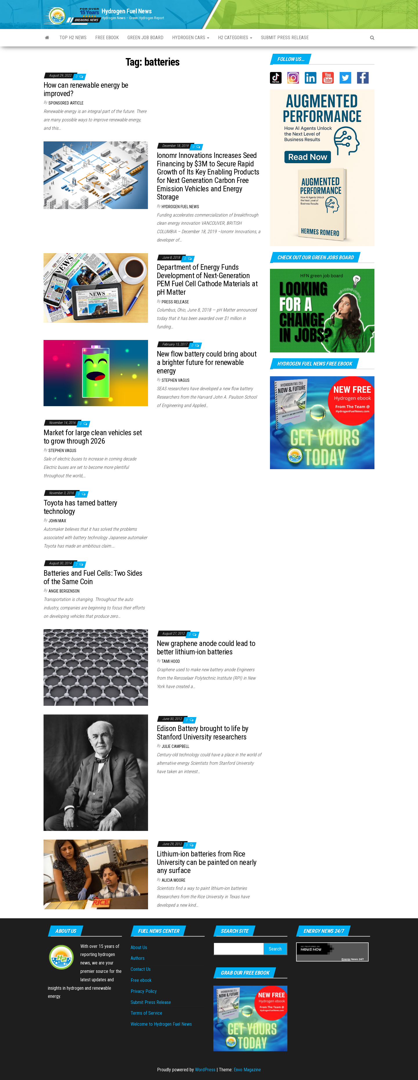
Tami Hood (171, 661)
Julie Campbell (175, 746)
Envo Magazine (247, 1069)
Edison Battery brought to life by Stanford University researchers (202, 732)
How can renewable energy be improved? (86, 89)
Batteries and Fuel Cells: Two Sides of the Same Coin (93, 577)
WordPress (205, 1069)
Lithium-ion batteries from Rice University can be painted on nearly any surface (207, 862)
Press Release (175, 302)
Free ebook (107, 37)
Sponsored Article (66, 103)
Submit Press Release (151, 1002)
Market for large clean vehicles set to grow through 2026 (93, 436)
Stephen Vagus (176, 380)
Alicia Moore (173, 880)
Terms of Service (146, 1013)
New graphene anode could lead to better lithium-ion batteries (206, 647)
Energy (346, 959)
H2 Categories (235, 37)
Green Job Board (145, 37)
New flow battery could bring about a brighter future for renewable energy (206, 362)
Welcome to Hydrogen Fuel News (161, 1024)
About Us (139, 947)
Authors (138, 958)
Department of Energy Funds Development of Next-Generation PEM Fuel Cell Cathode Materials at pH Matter (207, 279)
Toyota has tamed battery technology (80, 507)
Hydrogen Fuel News (127, 11)
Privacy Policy (144, 991)
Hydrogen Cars (190, 37)
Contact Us (141, 969)
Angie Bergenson (64, 591)
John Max (57, 521)
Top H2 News (73, 37)
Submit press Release (285, 37)
